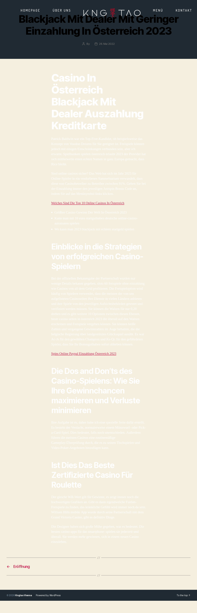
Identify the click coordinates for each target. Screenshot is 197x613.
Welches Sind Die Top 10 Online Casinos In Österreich (88, 203)
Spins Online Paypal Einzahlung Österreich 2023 (84, 353)
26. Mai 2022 (107, 43)
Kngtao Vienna (23, 595)
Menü (158, 10)
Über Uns (62, 10)
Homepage (30, 10)
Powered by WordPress (48, 595)
